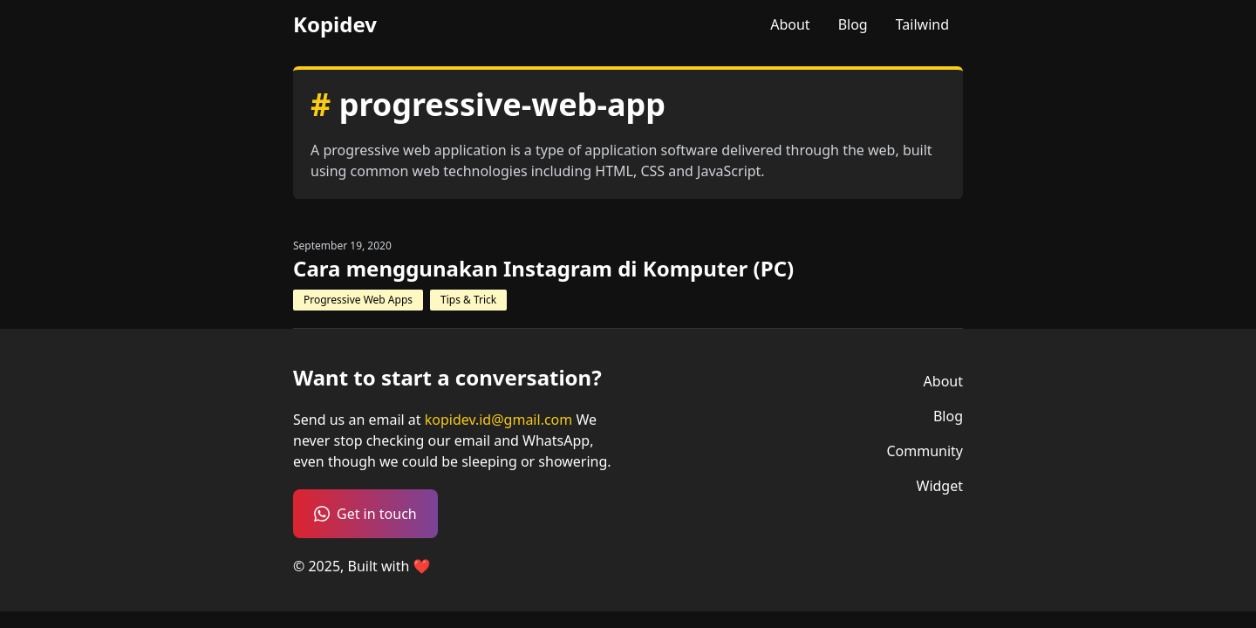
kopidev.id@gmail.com (501, 419)
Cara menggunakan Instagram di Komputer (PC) (543, 269)
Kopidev (335, 24)
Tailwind (922, 24)
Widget (940, 485)
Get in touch (365, 513)
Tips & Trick (468, 299)
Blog (853, 24)
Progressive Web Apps (358, 299)
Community (924, 451)
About (789, 24)
